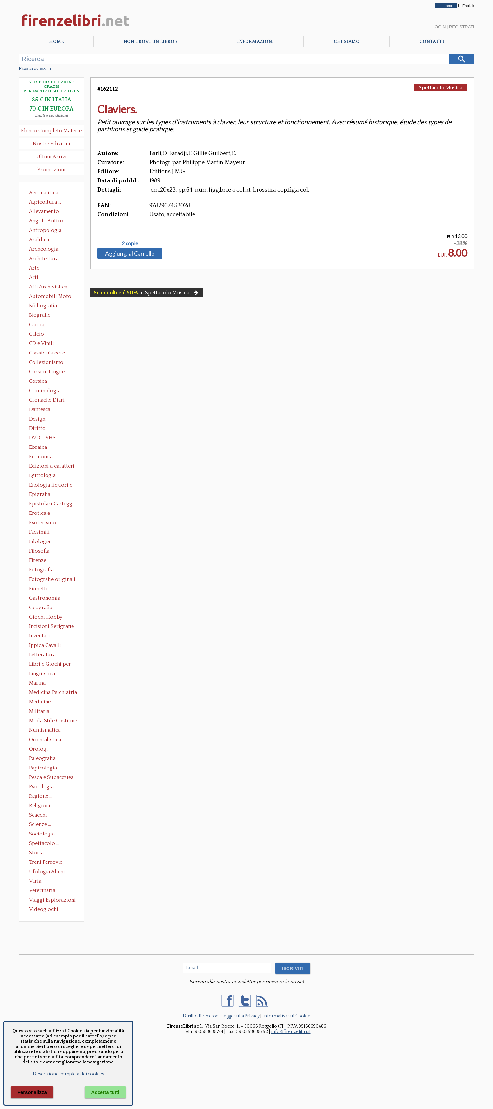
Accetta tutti (105, 1092)
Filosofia (39, 551)
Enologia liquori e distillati (50, 485)
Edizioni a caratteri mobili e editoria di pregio (52, 466)
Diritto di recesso (201, 1016)
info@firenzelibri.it (291, 1031)
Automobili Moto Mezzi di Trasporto (51, 297)
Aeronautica (43, 192)
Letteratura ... (44, 655)
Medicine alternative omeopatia (42, 702)
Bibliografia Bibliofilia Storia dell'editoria (48, 306)
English (468, 5)
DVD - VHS (42, 438)
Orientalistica (45, 739)
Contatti (432, 41)
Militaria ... (41, 711)
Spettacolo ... (44, 843)
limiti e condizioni (51, 116)
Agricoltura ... (45, 202)
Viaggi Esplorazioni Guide (52, 900)
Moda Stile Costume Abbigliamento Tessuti (53, 721)
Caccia (36, 324)
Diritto (37, 428)
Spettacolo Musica (440, 87)
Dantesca (39, 409)
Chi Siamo (347, 41)
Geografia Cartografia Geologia (42, 608)
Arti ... (36, 277)
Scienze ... (40, 824)
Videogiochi (43, 909)
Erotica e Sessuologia (43, 513)
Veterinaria (42, 890)
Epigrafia (39, 494)
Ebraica (38, 447)
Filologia (39, 541)
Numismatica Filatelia (44, 730)
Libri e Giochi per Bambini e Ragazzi (50, 664)
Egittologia (42, 475)
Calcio (36, 334)
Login (439, 26)
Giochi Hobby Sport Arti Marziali (51, 617)
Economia (41, 457)
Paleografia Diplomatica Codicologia (44, 759)
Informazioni (255, 41)
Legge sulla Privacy (240, 1016)
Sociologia (42, 834)
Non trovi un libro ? (150, 41)
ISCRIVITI (293, 968)
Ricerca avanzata (35, 68)
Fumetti (38, 589)
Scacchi (38, 815)
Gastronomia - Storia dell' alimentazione (46, 598)
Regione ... (40, 796)
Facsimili (39, 532)
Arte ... (36, 268)
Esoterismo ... (44, 523)
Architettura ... (46, 258)
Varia (35, 881)
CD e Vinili (41, 343)
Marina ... (39, 683)
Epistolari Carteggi (51, 504)
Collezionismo (46, 362)
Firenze (37, 560)
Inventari (39, 636)
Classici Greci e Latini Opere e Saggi (52, 353)
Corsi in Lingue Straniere (47, 372)
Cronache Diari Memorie (47, 400)
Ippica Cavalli (45, 645)
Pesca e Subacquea (51, 777)
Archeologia (43, 249)
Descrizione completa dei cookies (68, 1073)
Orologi (38, 749)
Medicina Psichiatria (53, 692)
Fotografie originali (52, 579)
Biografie (39, 315)
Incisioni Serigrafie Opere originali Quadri (51, 627)
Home (56, 41)
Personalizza (32, 1092)
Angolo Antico (46, 221)
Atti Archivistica (48, 287)
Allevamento (44, 211)
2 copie (130, 243)
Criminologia (44, 391)
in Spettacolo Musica (147, 293)
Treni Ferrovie (45, 862)
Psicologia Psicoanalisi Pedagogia (43, 787)
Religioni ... (42, 805)
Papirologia (43, 768)
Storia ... (38, 853)
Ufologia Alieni (47, 872)
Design (37, 419)
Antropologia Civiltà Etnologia (49, 230)
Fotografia (41, 570)
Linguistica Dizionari (42, 674)
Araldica (39, 240)
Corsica (38, 381)
